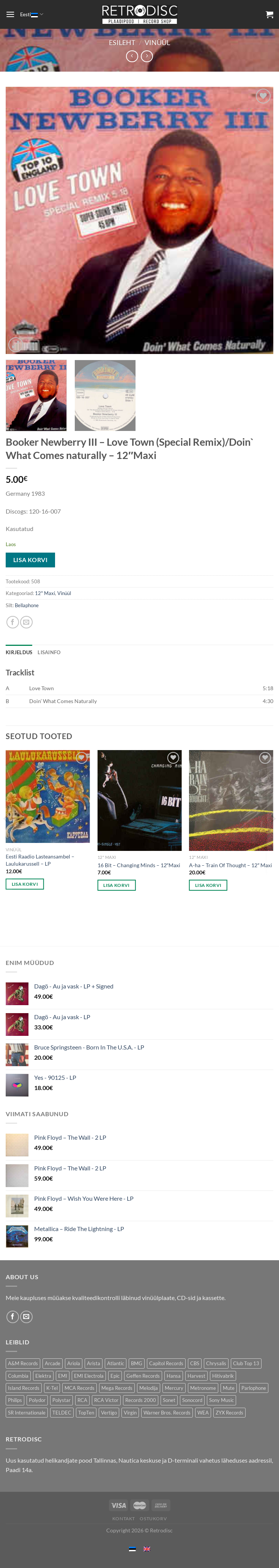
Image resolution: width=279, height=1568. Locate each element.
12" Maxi (45, 593)
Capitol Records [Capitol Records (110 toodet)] (166, 1363)
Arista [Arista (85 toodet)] (93, 1363)
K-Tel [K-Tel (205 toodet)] (52, 1388)
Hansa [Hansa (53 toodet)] (174, 1376)
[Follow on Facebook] (12, 1317)
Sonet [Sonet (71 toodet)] (169, 1400)
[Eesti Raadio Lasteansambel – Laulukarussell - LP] (48, 796)
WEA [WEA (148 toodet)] (203, 1413)
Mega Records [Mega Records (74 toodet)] (116, 1388)
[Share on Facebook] (12, 622)
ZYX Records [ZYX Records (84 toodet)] (229, 1413)
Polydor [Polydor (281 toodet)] (37, 1400)
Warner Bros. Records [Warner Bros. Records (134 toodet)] (167, 1413)
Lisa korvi (30, 559)
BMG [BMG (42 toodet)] (136, 1363)
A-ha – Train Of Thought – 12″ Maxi (230, 865)
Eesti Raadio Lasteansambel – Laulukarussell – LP (40, 860)
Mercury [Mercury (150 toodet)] (174, 1388)
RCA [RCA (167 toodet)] (82, 1400)
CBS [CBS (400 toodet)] (194, 1363)
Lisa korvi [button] (25, 884)
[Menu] (10, 14)
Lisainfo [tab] (49, 652)
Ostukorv (153, 1518)
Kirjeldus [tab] (19, 652)
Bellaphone (27, 605)
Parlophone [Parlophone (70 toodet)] (253, 1388)
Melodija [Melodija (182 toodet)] (148, 1388)
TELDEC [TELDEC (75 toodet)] (61, 1413)
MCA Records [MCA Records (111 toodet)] (80, 1388)
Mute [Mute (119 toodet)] (229, 1388)
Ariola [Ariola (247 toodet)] (73, 1363)
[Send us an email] (26, 1317)
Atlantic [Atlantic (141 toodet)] (115, 1363)
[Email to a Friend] (26, 622)
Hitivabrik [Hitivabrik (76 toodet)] (223, 1376)
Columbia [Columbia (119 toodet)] (18, 1376)
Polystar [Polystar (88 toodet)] (61, 1400)
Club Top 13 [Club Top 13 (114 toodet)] (246, 1363)
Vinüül (157, 42)
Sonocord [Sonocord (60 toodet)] (192, 1400)
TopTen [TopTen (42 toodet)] (86, 1413)
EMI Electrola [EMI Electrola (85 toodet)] (89, 1376)
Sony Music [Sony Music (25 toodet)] (221, 1400)
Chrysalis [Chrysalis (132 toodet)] (216, 1363)
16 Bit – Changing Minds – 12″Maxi (139, 865)
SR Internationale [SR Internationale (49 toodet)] (27, 1413)
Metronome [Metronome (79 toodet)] (203, 1388)
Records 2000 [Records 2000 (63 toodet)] (140, 1400)
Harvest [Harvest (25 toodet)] (196, 1376)
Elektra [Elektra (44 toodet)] (43, 1376)
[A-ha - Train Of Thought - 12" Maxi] (231, 800)
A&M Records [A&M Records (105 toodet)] (23, 1363)
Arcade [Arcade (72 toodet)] (52, 1363)
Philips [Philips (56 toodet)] (15, 1400)
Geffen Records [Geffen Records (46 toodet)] (143, 1376)
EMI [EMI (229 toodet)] (62, 1376)
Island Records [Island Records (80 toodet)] (23, 1388)
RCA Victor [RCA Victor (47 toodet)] (106, 1400)
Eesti (31, 14)
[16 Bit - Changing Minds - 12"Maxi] (140, 800)
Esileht (122, 42)
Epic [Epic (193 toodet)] (115, 1376)
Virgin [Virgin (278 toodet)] (130, 1413)
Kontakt (123, 1518)
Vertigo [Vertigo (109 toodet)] (109, 1413)
